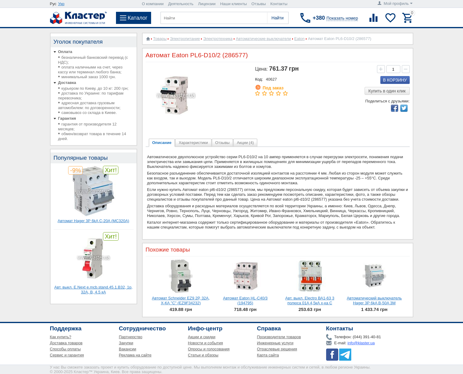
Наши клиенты (233, 4)
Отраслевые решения (277, 349)
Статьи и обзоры (203, 355)
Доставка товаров (66, 343)
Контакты (278, 4)
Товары (160, 38)
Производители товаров (279, 337)
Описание (162, 142)
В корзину (395, 80)
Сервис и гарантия (67, 355)
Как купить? (60, 337)
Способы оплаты (65, 349)
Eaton (299, 38)
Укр (61, 4)
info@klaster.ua (361, 343)
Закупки (126, 343)
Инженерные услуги (275, 343)
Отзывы (258, 4)
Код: (259, 79)
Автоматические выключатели (263, 38)
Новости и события (205, 343)
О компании (153, 4)
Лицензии (207, 4)
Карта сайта (268, 355)
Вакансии (127, 349)
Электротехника (218, 38)
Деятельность (180, 4)
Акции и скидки (202, 337)
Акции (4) (245, 142)
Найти (278, 17)
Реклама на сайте (135, 355)
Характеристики (193, 142)
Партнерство (131, 337)
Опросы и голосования (209, 349)
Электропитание (185, 38)
